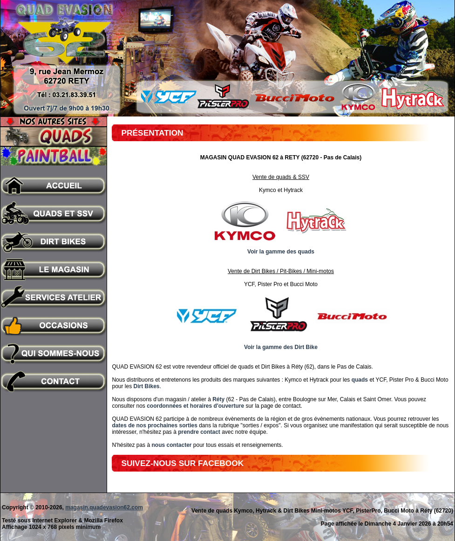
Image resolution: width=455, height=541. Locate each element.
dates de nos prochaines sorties (154, 425)
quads (360, 380)
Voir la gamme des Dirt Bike (281, 347)
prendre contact (199, 432)
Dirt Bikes (146, 386)
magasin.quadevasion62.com (104, 507)
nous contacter (171, 445)
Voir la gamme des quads (280, 251)
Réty (218, 399)
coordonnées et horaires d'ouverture (195, 406)
